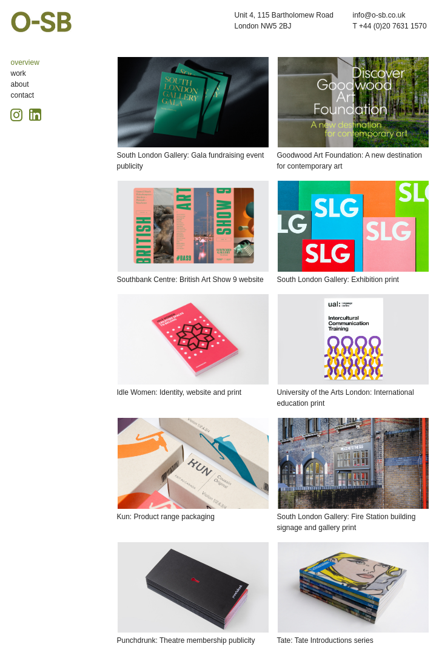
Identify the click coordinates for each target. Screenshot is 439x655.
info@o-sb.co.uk (379, 15)
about (20, 84)
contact (23, 95)
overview (25, 62)
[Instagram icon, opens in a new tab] (18, 113)
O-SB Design (41, 22)
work (18, 73)
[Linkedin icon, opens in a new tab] (35, 114)
